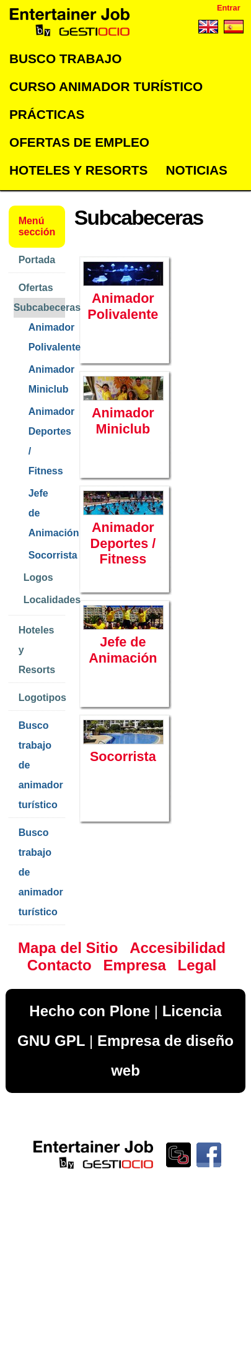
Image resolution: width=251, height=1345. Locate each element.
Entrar (228, 7)
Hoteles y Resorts (78, 170)
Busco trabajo (65, 58)
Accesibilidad (178, 947)
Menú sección (37, 226)
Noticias (196, 170)
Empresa (134, 965)
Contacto (59, 965)
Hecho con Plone (89, 1011)
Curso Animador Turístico (106, 86)
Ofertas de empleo (79, 142)
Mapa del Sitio (68, 947)
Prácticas (46, 114)
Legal (197, 965)
